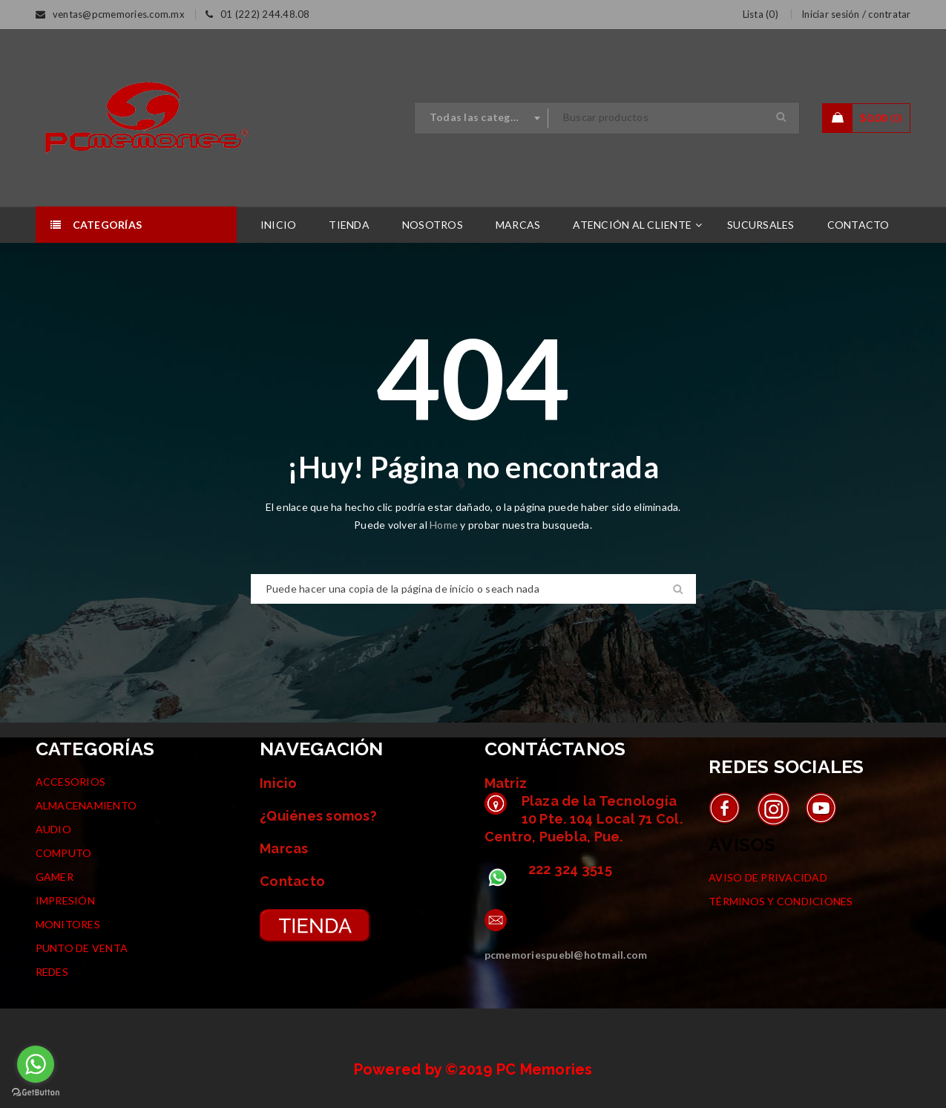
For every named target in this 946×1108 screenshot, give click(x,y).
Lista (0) (760, 14)
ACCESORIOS (71, 781)
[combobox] (481, 118)
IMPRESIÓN (65, 900)
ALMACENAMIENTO (86, 805)
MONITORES (68, 924)
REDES (52, 971)
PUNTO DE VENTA (82, 948)
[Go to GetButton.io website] (35, 1093)
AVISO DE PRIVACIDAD (768, 877)
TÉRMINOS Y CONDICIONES (781, 901)
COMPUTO (64, 853)
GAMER (54, 876)
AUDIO (53, 829)
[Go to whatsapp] (35, 1064)
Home (445, 524)
